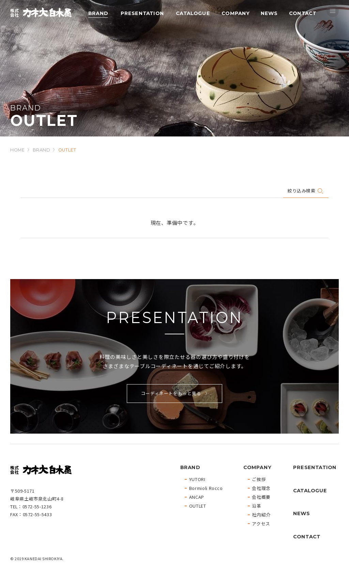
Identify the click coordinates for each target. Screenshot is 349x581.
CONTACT (302, 13)
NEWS (268, 13)
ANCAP (196, 497)
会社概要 (261, 497)
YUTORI (197, 479)
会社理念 (261, 488)
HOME (17, 149)
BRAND (98, 13)
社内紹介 (261, 515)
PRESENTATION (142, 13)
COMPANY (235, 13)
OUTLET (197, 506)
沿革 (256, 506)
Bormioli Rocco (206, 488)
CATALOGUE (193, 13)
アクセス (261, 524)
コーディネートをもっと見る (171, 393)
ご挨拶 (259, 479)
